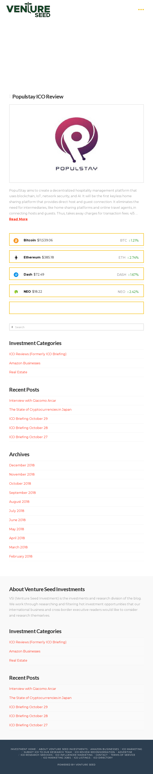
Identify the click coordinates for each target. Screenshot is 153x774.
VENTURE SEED (85, 764)
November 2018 (22, 474)
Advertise (125, 752)
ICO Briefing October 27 (28, 437)
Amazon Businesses (24, 363)
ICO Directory (103, 757)
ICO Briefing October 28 (28, 428)
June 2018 (17, 520)
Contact (102, 755)
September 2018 (22, 493)
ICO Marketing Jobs (57, 757)
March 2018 (18, 547)
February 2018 (20, 556)
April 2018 (17, 538)
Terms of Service (123, 755)
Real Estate (18, 372)
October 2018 (20, 483)
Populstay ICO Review (37, 96)
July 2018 (16, 511)
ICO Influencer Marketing (74, 755)
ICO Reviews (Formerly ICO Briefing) (38, 354)
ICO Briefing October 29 (28, 419)
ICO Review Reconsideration (95, 752)
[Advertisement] (76, 57)
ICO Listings (82, 757)
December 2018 (22, 465)
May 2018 (16, 529)
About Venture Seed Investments (63, 749)
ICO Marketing (132, 749)
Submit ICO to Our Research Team (48, 752)
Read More (18, 219)
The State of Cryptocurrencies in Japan (40, 409)
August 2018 (19, 502)
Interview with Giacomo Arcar (32, 401)
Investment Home (23, 749)
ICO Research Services (37, 755)
